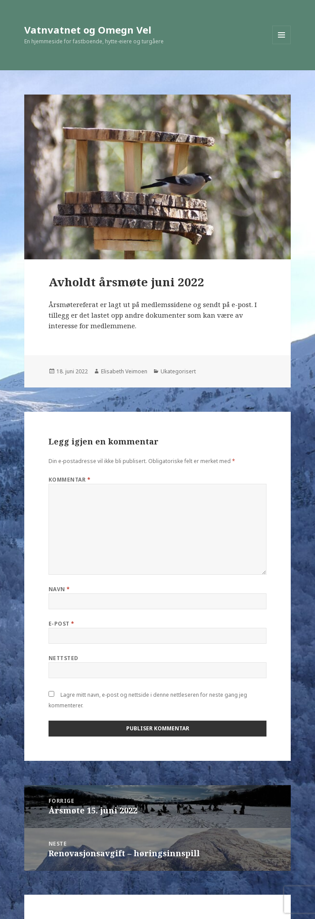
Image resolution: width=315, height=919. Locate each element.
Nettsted (64, 658)
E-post (62, 623)
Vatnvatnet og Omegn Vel (87, 29)
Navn (59, 589)
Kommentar (69, 479)
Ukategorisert (178, 371)
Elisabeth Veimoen (124, 371)
